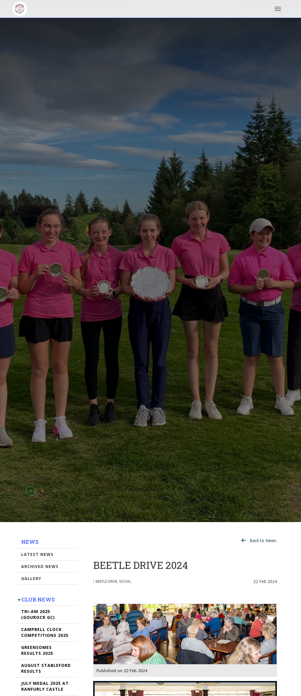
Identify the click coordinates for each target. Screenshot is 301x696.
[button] (30, 491)
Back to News (263, 540)
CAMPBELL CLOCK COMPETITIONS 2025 (44, 632)
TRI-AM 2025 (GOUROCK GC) (38, 614)
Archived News (39, 566)
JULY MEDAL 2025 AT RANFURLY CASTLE (45, 686)
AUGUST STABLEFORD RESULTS (46, 668)
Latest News (37, 554)
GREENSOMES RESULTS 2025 (37, 650)
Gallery (31, 578)
